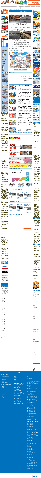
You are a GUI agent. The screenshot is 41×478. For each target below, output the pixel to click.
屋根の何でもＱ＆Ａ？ (29, 470)
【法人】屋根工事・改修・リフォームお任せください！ (19, 400)
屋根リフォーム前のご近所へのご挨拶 (30, 378)
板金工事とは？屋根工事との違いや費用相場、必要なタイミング (33, 383)
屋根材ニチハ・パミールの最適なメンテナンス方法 (32, 396)
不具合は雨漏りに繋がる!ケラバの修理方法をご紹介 (32, 429)
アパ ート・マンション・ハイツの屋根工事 (18, 392)
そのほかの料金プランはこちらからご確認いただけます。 (16, 50)
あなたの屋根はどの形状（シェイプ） (30, 440)
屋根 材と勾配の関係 (29, 441)
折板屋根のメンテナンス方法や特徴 (30, 394)
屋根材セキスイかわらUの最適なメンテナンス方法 (32, 397)
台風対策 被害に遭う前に (16, 389)
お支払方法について (3, 381)
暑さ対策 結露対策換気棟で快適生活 (30, 449)
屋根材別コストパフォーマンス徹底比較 (31, 457)
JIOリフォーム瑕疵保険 (4, 379)
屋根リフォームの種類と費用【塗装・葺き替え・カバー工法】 (33, 391)
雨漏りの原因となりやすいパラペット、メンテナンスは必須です (33, 435)
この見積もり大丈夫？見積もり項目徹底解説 (31, 379)
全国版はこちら (29, 186)
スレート (14, 27)
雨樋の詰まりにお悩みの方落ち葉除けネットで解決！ (19, 397)
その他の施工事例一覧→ (29, 212)
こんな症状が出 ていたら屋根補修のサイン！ (31, 414)
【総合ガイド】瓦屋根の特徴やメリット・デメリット (32, 408)
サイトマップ (3, 397)
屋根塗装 (12, 46)
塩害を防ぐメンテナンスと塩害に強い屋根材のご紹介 (32, 466)
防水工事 (15, 380)
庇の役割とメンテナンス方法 (30, 438)
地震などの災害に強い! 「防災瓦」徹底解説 (31, 410)
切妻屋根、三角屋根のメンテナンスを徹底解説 (31, 427)
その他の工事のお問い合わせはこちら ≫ (20, 69)
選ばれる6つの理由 (3, 377)
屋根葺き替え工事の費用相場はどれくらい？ (18, 403)
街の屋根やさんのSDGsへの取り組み (5, 382)
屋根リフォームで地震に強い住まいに (17, 390)
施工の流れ (17, 6)
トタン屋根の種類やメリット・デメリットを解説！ (32, 393)
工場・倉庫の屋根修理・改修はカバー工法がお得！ (19, 396)
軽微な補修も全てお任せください (17, 387)
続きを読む (26, 118)
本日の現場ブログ (3, 387)
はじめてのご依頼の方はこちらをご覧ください (18, 384)
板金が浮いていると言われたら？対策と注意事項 (31, 382)
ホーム (4, 6)
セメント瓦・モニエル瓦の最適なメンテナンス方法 (32, 462)
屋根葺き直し (15, 379)
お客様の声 (11, 6)
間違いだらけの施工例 (29, 385)
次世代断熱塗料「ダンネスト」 (30, 468)
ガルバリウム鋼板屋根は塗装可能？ (30, 405)
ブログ (11, 9)
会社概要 (30, 6)
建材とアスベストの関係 (29, 454)
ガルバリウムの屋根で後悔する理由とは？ (31, 460)
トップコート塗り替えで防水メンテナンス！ (31, 437)
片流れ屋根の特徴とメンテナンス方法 (30, 426)
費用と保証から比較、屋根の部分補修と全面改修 (31, 390)
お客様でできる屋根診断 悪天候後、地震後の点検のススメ (33, 413)
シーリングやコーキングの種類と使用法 (31, 456)
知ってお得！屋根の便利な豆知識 (30, 424)
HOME (9, 9)
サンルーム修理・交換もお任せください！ (18, 395)
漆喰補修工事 (15, 377)
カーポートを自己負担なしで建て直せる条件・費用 (19, 393)
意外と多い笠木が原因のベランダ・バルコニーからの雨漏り (32, 432)
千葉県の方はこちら (20, 186)
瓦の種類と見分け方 (29, 451)
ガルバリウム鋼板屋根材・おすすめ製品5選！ (31, 402)
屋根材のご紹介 (28, 445)
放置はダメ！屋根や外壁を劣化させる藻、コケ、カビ (32, 465)
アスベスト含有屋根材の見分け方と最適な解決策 (31, 452)
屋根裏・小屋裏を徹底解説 (29, 448)
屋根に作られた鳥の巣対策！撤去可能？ (18, 398)
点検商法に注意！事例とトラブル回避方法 (31, 380)
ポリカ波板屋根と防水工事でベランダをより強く (19, 401)
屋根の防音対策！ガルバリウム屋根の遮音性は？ (31, 407)
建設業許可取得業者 (3, 394)
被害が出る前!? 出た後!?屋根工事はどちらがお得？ (32, 388)
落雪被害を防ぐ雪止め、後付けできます (31, 411)
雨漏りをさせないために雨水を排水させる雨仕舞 (31, 443)
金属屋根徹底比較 (29, 459)
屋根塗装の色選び (29, 386)
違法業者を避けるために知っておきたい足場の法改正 (32, 419)
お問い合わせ (36, 6)
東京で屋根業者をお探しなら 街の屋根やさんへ (6, 376)
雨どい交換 (15, 46)
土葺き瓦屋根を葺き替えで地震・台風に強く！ (31, 463)
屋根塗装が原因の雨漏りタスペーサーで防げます (31, 431)
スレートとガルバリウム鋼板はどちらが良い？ (31, 399)
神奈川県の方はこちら (12, 186)
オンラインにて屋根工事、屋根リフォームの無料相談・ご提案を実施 (33, 376)
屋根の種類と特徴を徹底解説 (30, 423)
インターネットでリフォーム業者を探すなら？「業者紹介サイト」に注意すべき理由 (33, 381)
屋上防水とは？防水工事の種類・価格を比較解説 (31, 434)
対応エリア (3, 393)
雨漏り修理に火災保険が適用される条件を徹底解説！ (32, 418)
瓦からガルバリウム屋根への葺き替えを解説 (31, 404)
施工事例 (24, 6)
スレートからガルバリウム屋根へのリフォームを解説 (32, 400)
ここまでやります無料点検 (16, 386)
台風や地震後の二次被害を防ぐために (30, 416)
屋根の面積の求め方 (29, 446)
